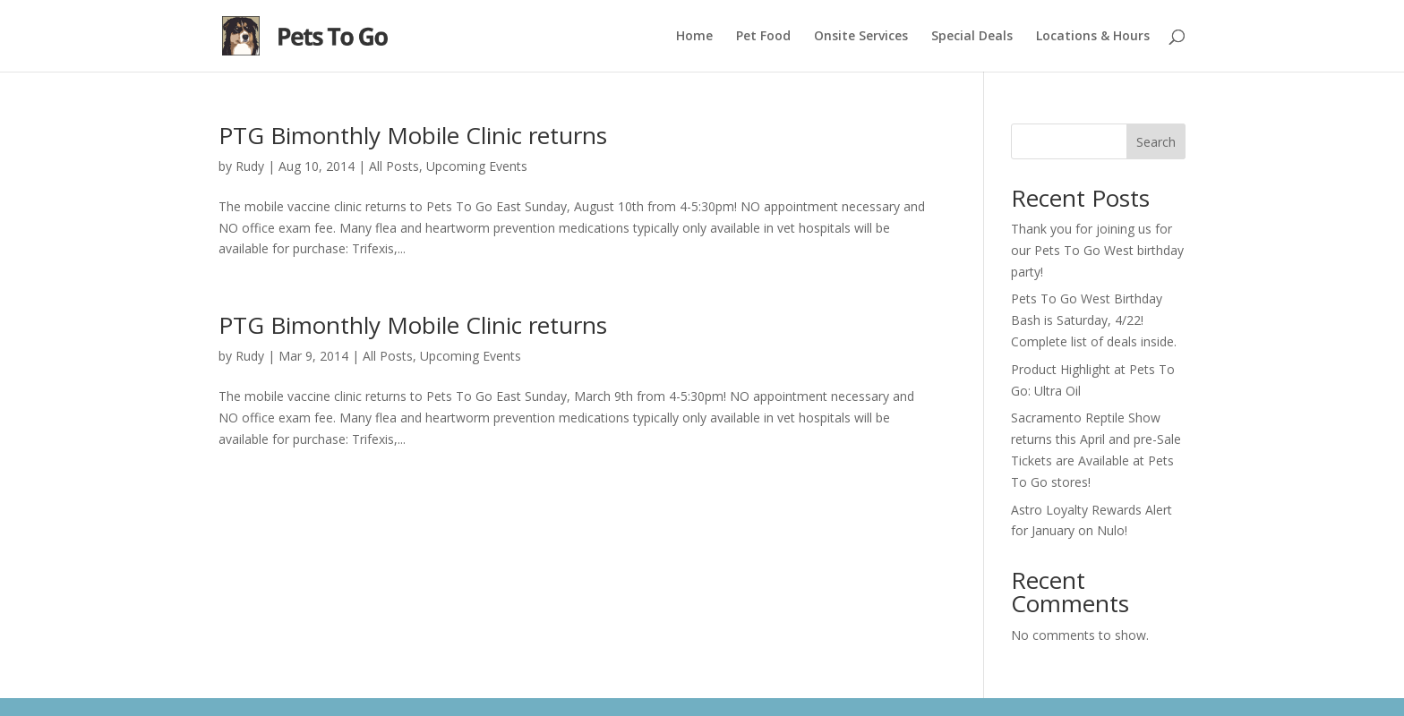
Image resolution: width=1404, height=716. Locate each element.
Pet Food (763, 37)
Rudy (249, 166)
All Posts (394, 166)
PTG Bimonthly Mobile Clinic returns (412, 135)
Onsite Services (861, 37)
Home (694, 37)
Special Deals (972, 37)
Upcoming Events (476, 166)
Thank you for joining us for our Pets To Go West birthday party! (1097, 250)
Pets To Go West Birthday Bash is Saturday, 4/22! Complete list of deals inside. (1094, 320)
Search (1156, 141)
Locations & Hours (1093, 37)
